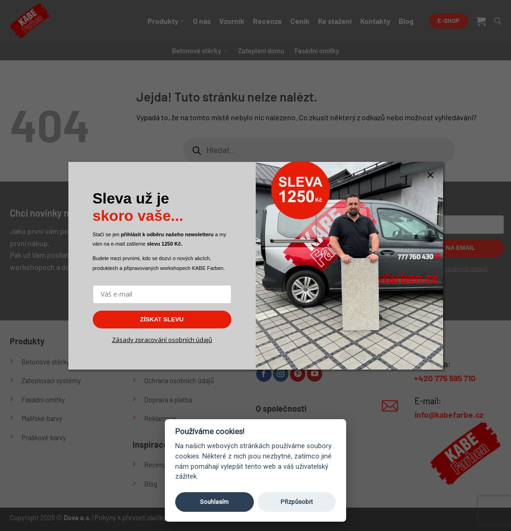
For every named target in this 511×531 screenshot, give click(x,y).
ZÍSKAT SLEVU (162, 319)
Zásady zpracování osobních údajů (162, 339)
